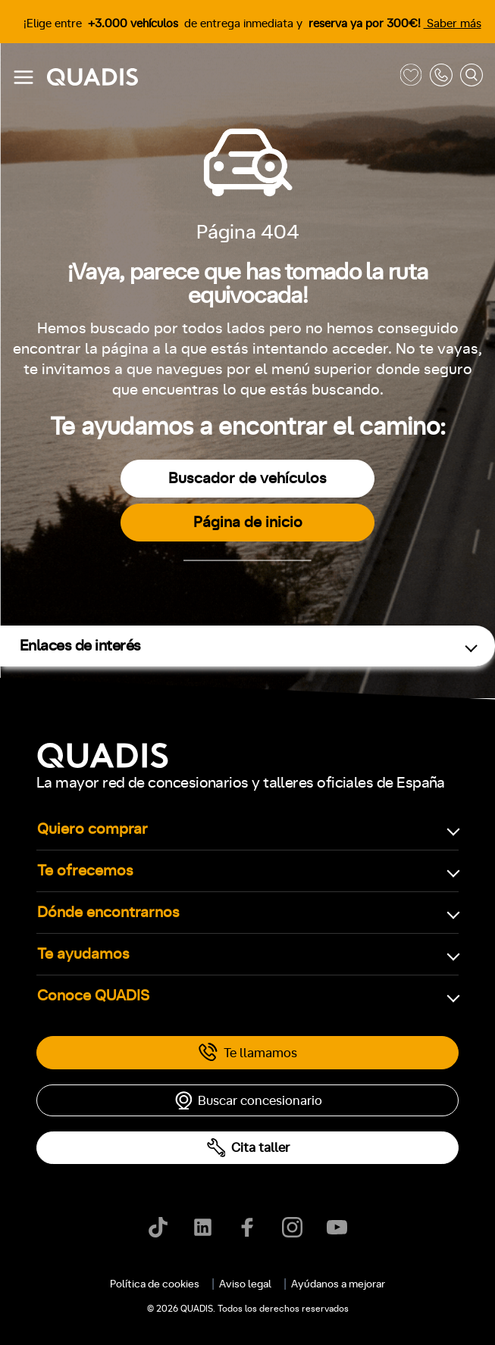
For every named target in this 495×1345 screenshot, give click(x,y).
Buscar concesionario (248, 1100)
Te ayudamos (83, 954)
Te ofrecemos (85, 870)
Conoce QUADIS (93, 995)
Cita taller (248, 1147)
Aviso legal (245, 1284)
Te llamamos (247, 1053)
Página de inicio (247, 522)
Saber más (452, 24)
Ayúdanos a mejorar (338, 1284)
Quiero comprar (92, 829)
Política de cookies (154, 1284)
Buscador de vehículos (247, 478)
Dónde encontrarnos (108, 912)
